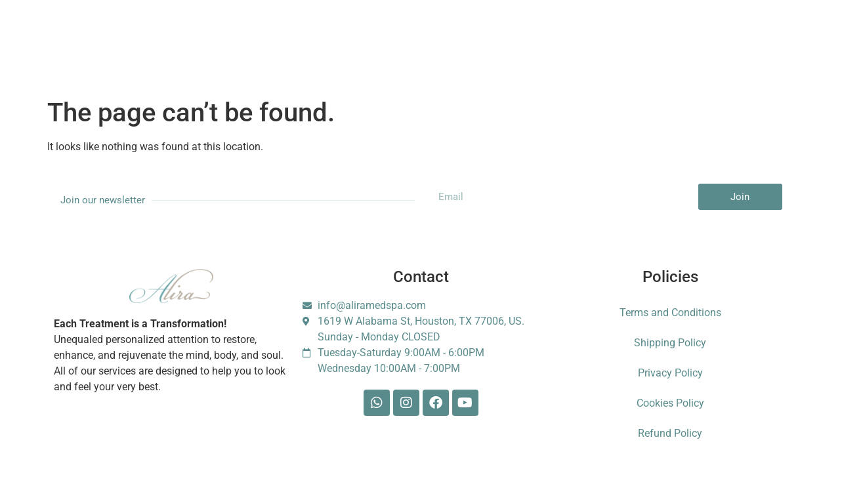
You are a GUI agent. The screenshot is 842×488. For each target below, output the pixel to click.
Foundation (602, 34)
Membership (249, 34)
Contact (536, 34)
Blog (484, 34)
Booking (318, 34)
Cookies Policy (670, 403)
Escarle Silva (680, 34)
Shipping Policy (670, 342)
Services (128, 34)
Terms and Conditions (670, 312)
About (185, 34)
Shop (436, 34)
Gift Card (380, 34)
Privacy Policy (670, 373)
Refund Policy (670, 433)
